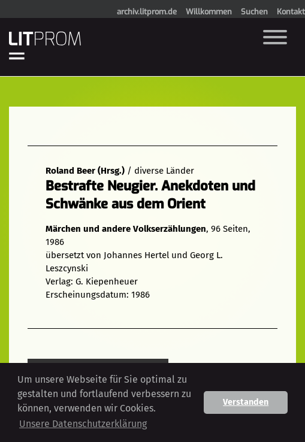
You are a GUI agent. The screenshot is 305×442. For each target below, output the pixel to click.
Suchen (254, 12)
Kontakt (291, 12)
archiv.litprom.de (147, 12)
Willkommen (209, 12)
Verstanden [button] (245, 402)
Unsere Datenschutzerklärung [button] (83, 423)
